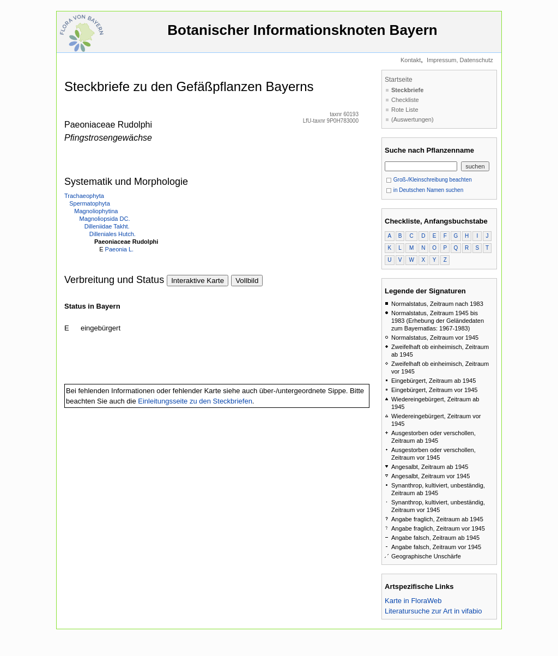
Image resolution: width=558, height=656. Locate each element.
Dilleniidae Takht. (107, 226)
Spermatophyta (89, 203)
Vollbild (246, 280)
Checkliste (405, 100)
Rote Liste (404, 109)
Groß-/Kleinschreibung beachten (429, 180)
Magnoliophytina (96, 211)
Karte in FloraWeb (413, 601)
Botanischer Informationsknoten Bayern (302, 35)
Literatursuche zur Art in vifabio (433, 611)
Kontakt (411, 60)
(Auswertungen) (412, 119)
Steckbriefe (407, 90)
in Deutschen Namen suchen (424, 190)
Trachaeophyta (84, 195)
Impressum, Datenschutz (460, 60)
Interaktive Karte (197, 280)
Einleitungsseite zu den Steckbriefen (195, 401)
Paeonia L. (119, 249)
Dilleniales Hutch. (112, 234)
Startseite (399, 79)
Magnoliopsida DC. (105, 218)
